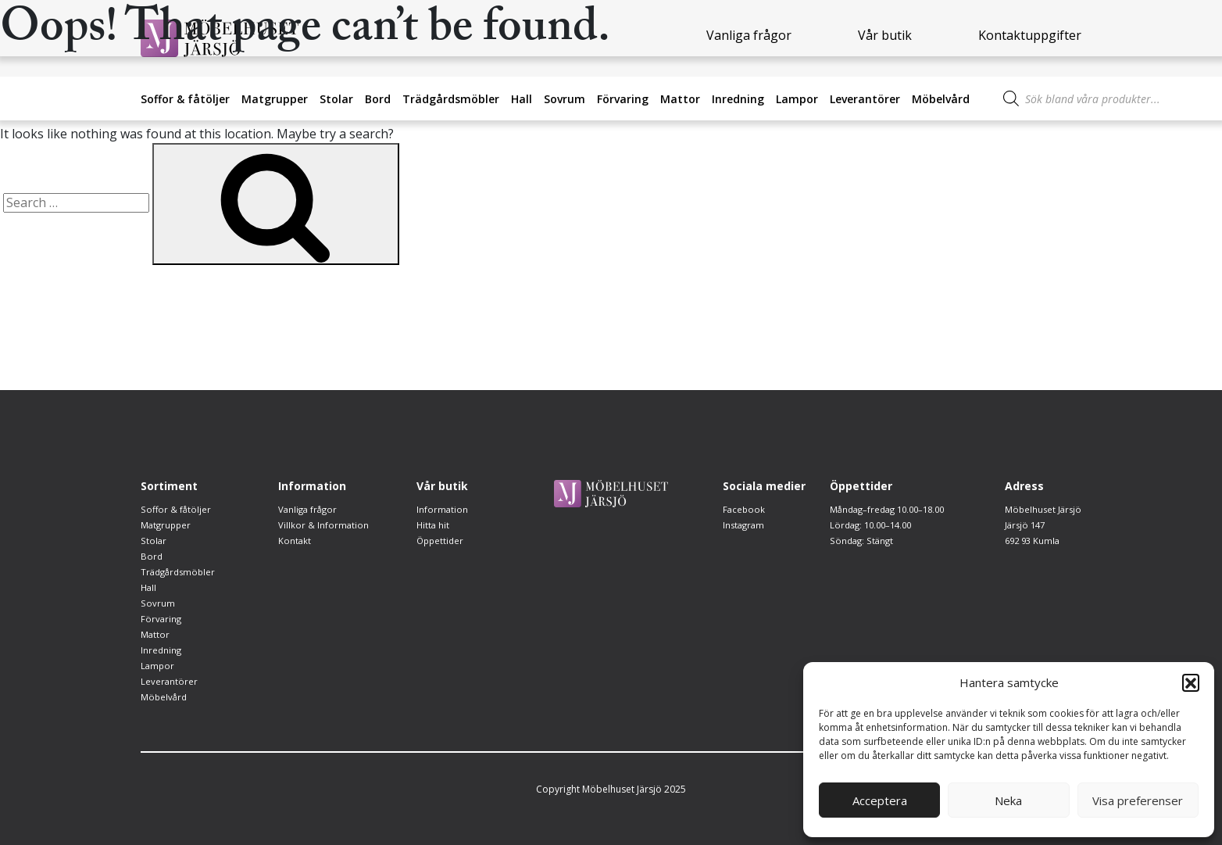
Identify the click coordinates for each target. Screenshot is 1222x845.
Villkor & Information (324, 525)
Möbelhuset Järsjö (1041, 509)
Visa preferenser (1137, 800)
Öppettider (441, 540)
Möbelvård (941, 98)
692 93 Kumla (1031, 540)
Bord (378, 98)
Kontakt (295, 540)
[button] (1191, 682)
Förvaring (623, 98)
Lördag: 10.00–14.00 (874, 540)
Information (442, 509)
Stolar (336, 98)
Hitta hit (433, 525)
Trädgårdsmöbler (450, 98)
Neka (1008, 800)
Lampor (797, 98)
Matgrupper (274, 98)
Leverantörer (865, 98)
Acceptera (879, 800)
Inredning (738, 98)
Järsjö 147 (1023, 525)
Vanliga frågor (309, 509)
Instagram (745, 525)
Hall (521, 98)
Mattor (680, 98)
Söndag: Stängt (862, 556)
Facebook (744, 509)
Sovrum (564, 98)
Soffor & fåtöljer (185, 98)
